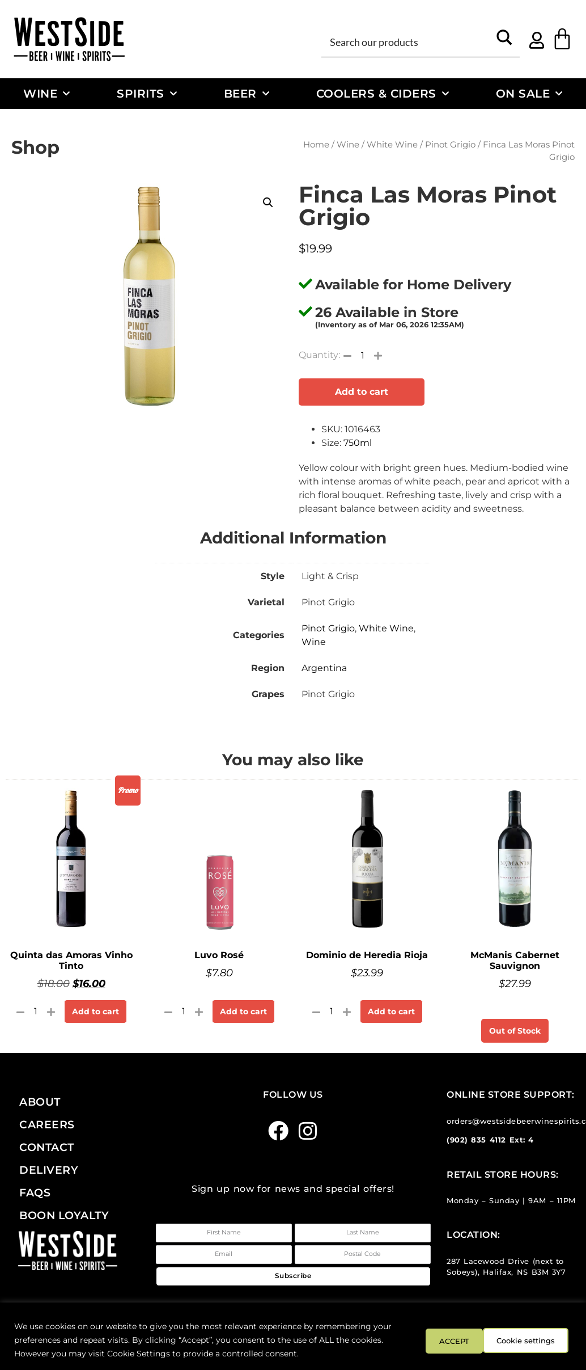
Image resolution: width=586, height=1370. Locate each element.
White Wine (392, 145)
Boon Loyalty (64, 1215)
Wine (46, 93)
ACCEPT (539, 1340)
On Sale (529, 93)
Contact (46, 1147)
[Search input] (408, 41)
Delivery (48, 1170)
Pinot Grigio (450, 145)
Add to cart (361, 391)
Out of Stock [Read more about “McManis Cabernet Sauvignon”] (515, 1031)
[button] (268, 202)
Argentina (324, 668)
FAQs (34, 1192)
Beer (247, 93)
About (40, 1101)
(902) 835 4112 (476, 1140)
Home (316, 145)
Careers (47, 1124)
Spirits (147, 93)
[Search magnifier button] (504, 41)
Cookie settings (454, 1340)
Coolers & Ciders (382, 93)
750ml (357, 442)
